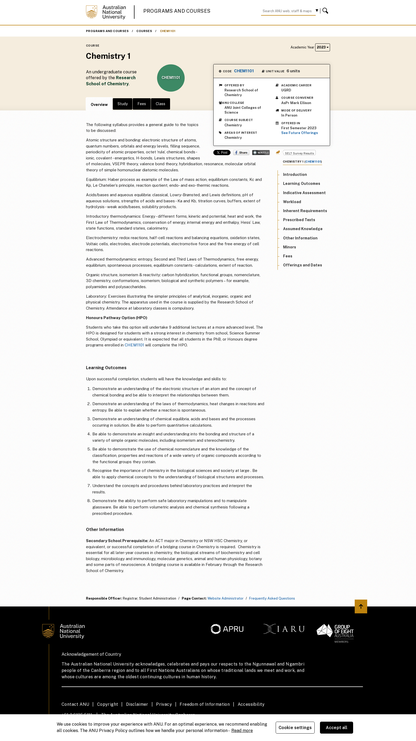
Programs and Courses (177, 11)
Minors (289, 247)
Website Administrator (225, 598)
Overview (99, 104)
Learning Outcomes (301, 183)
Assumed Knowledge (303, 229)
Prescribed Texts (299, 220)
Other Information (300, 238)
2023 (322, 47)
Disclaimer (137, 704)
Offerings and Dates (302, 265)
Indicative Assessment (304, 193)
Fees (141, 104)
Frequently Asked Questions (272, 598)
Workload (292, 202)
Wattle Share (261, 152)
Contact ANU (75, 704)
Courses (144, 31)
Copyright (107, 704)
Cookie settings (295, 727)
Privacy (164, 704)
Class (160, 104)
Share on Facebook (241, 152)
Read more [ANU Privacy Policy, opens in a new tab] (242, 730)
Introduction (295, 174)
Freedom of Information (205, 704)
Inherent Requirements (305, 211)
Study (123, 104)
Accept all (337, 727)
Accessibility (251, 704)
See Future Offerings (299, 133)
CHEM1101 (168, 31)
